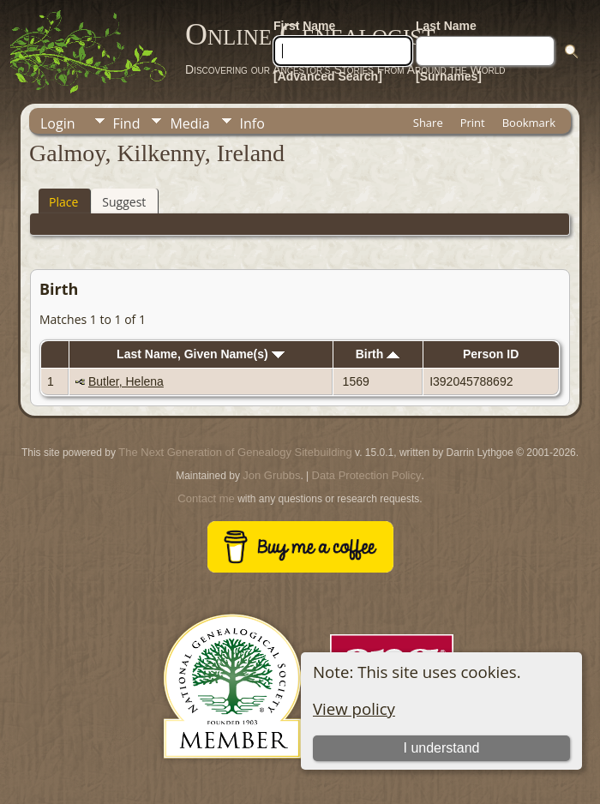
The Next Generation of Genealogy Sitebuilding (234, 452)
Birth (378, 354)
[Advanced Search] (327, 76)
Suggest (124, 202)
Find (127, 123)
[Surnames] (449, 76)
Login (57, 123)
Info (252, 123)
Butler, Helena (126, 381)
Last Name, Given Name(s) (201, 354)
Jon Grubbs (271, 475)
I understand (442, 748)
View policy (354, 708)
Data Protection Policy (367, 475)
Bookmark (528, 122)
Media (189, 123)
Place (63, 202)
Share (428, 122)
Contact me (205, 498)
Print (472, 122)
